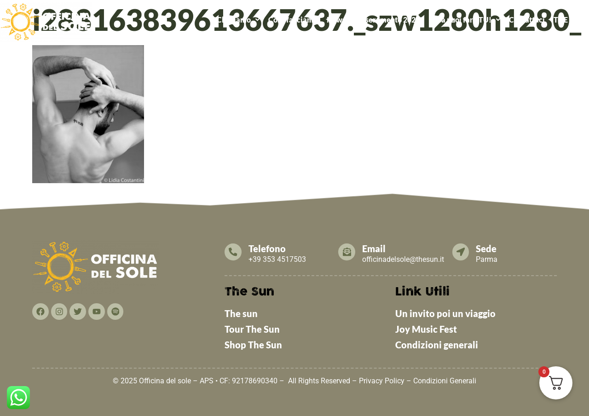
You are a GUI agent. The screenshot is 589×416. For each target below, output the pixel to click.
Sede (489, 248)
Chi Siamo (238, 19)
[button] (238, 19)
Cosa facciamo (293, 19)
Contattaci (527, 19)
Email (376, 248)
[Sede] (462, 252)
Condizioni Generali (444, 380)
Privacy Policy (381, 380)
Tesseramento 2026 (387, 19)
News (336, 19)
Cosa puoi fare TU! (464, 19)
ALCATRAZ (400, 40)
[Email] (348, 252)
